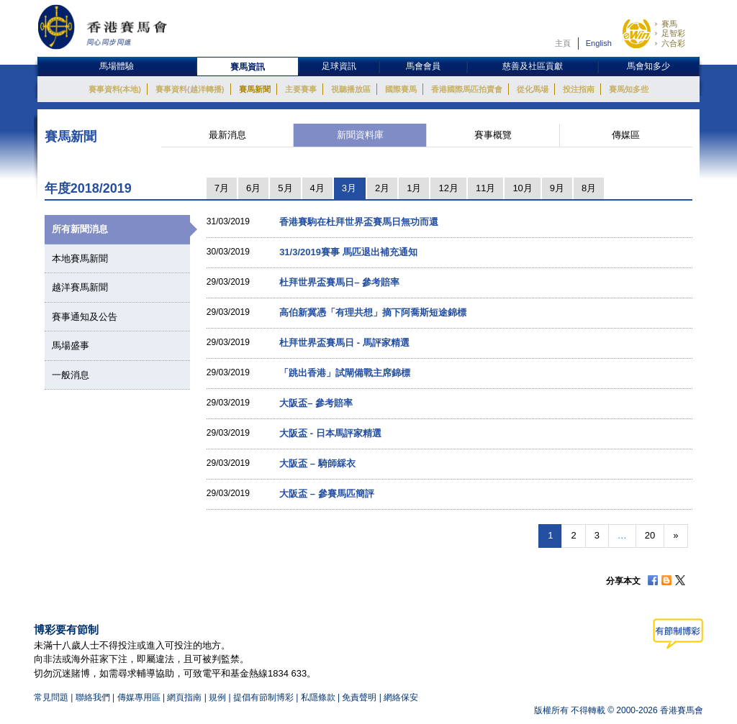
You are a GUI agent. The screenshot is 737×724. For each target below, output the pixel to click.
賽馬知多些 (628, 89)
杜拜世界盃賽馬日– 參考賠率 (339, 282)
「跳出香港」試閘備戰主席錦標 (344, 372)
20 (650, 535)
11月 (485, 188)
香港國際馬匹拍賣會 (466, 89)
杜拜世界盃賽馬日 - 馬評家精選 (344, 342)
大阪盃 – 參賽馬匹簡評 (326, 493)
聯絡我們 (93, 697)
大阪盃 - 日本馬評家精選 (330, 433)
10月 (522, 188)
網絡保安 (401, 697)
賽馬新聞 (255, 89)
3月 (349, 188)
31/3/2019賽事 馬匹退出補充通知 (348, 252)
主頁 (563, 43)
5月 (285, 188)
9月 (557, 188)
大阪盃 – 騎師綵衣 (317, 463)
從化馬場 (532, 89)
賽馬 (669, 23)
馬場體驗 (116, 66)
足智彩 (673, 33)
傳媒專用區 (138, 697)
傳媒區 (626, 134)
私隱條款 (318, 697)
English (599, 43)
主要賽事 (301, 89)
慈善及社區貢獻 (532, 66)
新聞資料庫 (360, 134)
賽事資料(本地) (115, 89)
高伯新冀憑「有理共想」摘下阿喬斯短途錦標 (372, 312)
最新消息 (227, 134)
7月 (221, 188)
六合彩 (673, 43)
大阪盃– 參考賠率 (316, 403)
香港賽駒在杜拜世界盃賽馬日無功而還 (358, 221)
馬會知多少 (648, 66)
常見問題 (51, 697)
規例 (218, 697)
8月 (589, 188)
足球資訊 (339, 66)
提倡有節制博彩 (263, 697)
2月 (382, 188)
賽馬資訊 (247, 67)
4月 (317, 188)
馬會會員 (423, 66)
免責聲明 (359, 697)
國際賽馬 (401, 89)
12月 (448, 188)
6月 (253, 188)
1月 (414, 188)
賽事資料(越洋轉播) (189, 89)
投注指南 (578, 89)
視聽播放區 (351, 89)
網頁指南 (184, 697)
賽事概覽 (493, 134)
